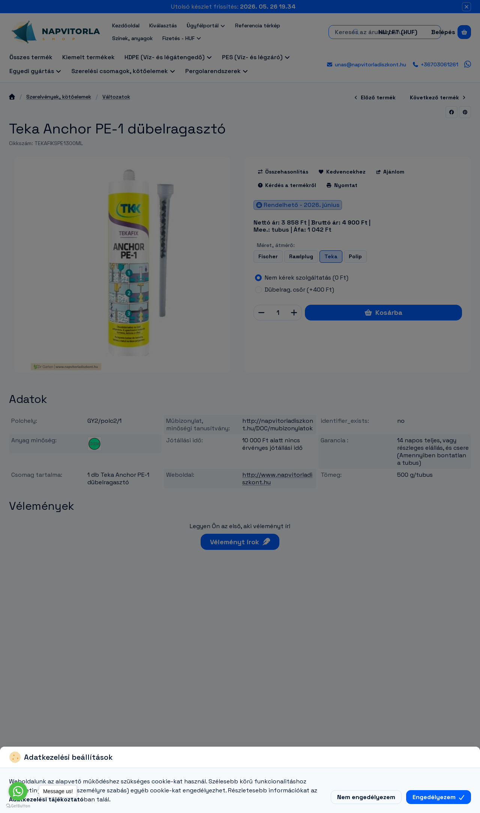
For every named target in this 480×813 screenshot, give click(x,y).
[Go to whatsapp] (18, 791)
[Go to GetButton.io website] (18, 805)
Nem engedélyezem (366, 797)
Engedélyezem (438, 797)
